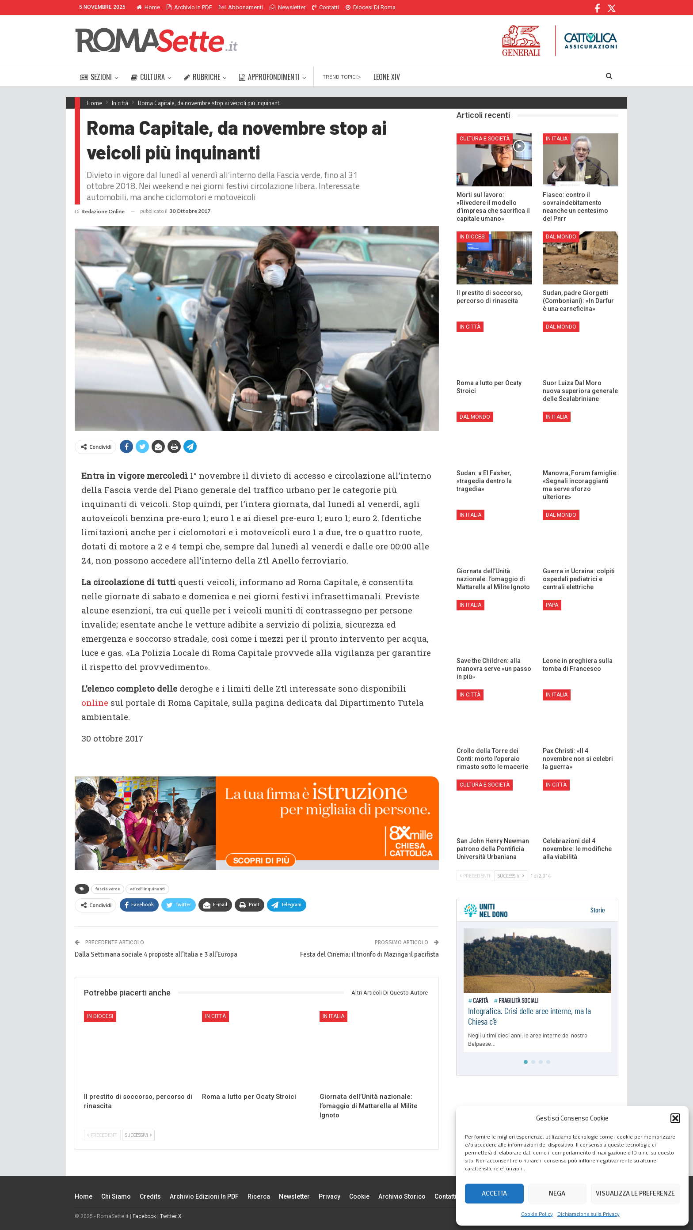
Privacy (329, 1196)
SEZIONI (96, 77)
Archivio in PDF (189, 7)
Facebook (144, 1216)
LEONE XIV (386, 77)
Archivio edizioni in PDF (204, 1196)
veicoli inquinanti (147, 889)
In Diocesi (100, 1016)
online (94, 702)
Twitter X (171, 1216)
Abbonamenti (241, 7)
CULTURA (148, 77)
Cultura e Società (485, 139)
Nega (557, 1193)
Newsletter (287, 7)
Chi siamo (116, 1196)
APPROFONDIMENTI (269, 77)
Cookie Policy (537, 1214)
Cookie (359, 1196)
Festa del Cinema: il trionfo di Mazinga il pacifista (369, 954)
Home (148, 7)
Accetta (494, 1193)
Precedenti (102, 1135)
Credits (150, 1196)
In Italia (333, 1016)
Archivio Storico (402, 1196)
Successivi (138, 1135)
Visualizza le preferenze (635, 1193)
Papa (552, 605)
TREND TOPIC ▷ (342, 76)
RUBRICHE (202, 77)
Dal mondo (561, 237)
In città (215, 1016)
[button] (675, 1118)
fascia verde (107, 889)
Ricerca (259, 1196)
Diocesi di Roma (371, 7)
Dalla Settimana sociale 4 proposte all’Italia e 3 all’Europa (156, 954)
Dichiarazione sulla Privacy (588, 1214)
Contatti (325, 7)
